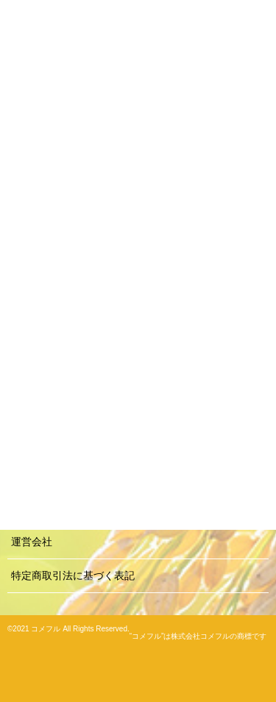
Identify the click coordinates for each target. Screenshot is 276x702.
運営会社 (31, 541)
